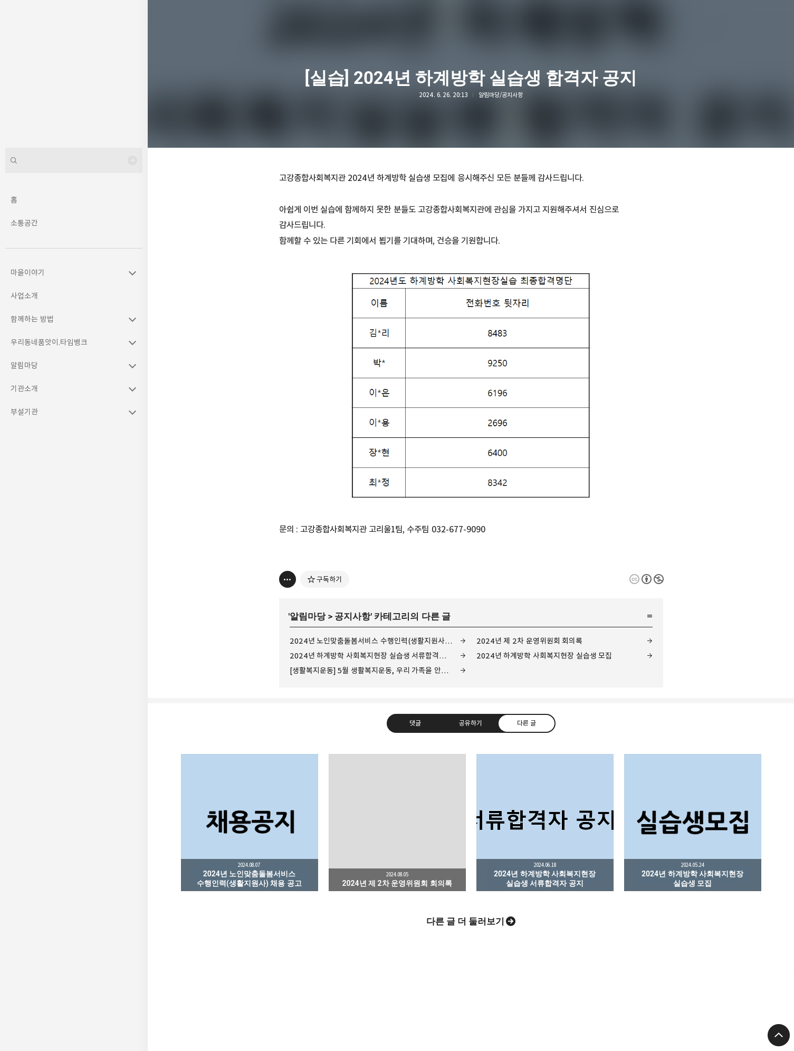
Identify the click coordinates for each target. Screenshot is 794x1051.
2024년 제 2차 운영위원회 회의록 (529, 641)
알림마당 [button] (24, 365)
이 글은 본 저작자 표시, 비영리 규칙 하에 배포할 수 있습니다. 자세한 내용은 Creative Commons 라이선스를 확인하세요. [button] (646, 579)
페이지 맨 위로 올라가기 (778, 1035)
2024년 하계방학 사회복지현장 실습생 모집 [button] (692, 822)
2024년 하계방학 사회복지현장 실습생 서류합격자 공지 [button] (545, 822)
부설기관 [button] (24, 412)
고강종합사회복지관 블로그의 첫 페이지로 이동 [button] (74, 74)
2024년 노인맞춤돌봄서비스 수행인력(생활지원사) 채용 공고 (378, 641)
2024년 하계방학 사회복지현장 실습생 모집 (544, 656)
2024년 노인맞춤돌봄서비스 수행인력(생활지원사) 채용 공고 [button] (249, 822)
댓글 (415, 723)
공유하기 (470, 723)
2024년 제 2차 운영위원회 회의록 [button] (397, 822)
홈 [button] (14, 200)
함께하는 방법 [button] (32, 319)
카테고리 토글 (132, 272)
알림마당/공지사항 (501, 95)
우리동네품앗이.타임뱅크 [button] (49, 342)
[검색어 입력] (73, 160)
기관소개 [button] (24, 389)
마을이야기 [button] (28, 272)
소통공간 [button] (24, 223)
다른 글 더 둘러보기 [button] (465, 921)
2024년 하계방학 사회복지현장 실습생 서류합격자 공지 (376, 656)
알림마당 (308, 616)
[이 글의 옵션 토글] (287, 579)
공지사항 (352, 616)
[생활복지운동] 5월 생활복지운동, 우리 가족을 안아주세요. (378, 670)
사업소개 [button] (24, 296)
